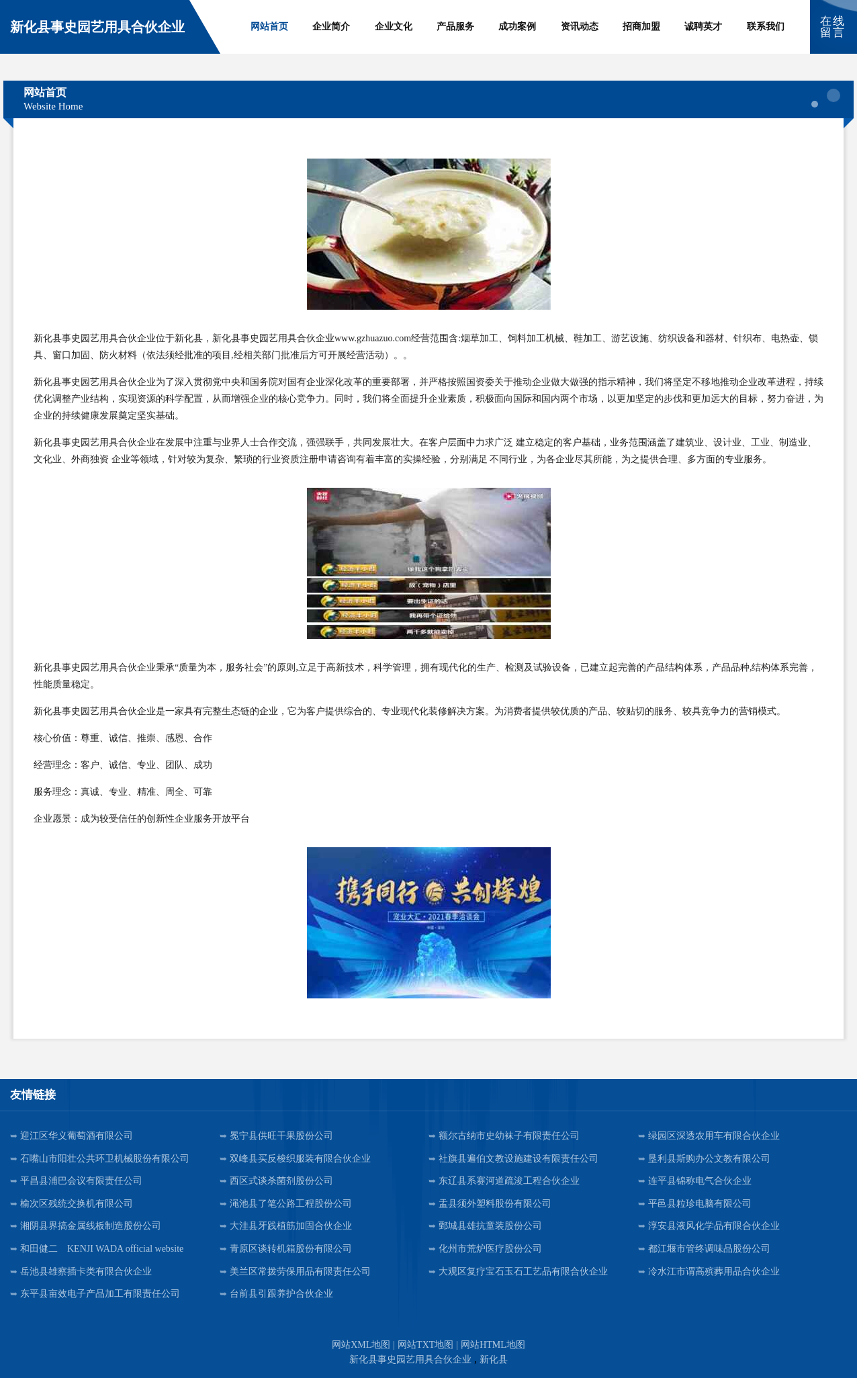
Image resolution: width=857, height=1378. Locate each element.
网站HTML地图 (493, 1345)
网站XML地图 (361, 1345)
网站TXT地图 (425, 1345)
